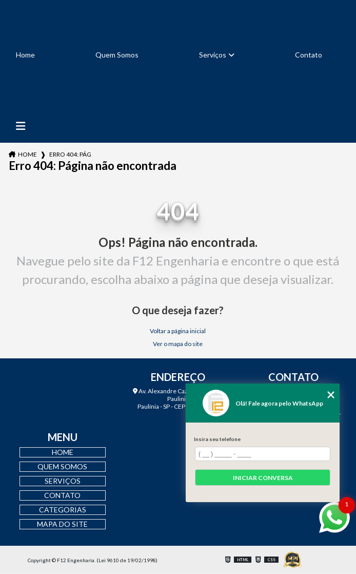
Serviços (212, 54)
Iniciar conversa (263, 478)
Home (25, 54)
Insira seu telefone (217, 439)
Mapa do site (62, 524)
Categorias (62, 509)
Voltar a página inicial (178, 331)
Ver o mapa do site (178, 344)
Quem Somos (117, 54)
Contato (308, 54)
